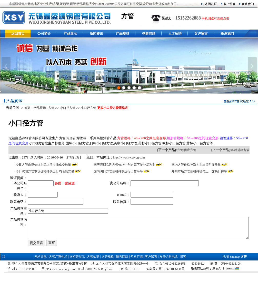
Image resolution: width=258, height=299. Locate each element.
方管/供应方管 (190, 150)
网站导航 (40, 278)
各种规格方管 (244, 150)
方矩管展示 (77, 278)
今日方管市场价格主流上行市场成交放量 (40, 164)
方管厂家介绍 (58, 278)
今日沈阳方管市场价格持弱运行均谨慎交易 (41, 171)
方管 (50, 108)
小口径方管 (66, 108)
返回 (86, 157)
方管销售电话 (168, 278)
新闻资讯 (96, 33)
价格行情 (137, 278)
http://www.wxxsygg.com (125, 157)
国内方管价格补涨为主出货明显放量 (198, 164)
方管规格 (108, 278)
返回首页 (18, 33)
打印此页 (69, 157)
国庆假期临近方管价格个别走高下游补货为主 (124, 164)
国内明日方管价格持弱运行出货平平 (118, 171)
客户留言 (201, 33)
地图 (226, 278)
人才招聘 (175, 33)
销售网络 (148, 33)
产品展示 (70, 33)
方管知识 (93, 278)
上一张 (6, 66)
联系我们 (227, 33)
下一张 (252, 66)
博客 (183, 278)
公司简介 (44, 33)
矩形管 (67, 138)
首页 (26, 108)
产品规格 (122, 33)
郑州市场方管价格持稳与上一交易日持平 (201, 171)
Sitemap (235, 278)
